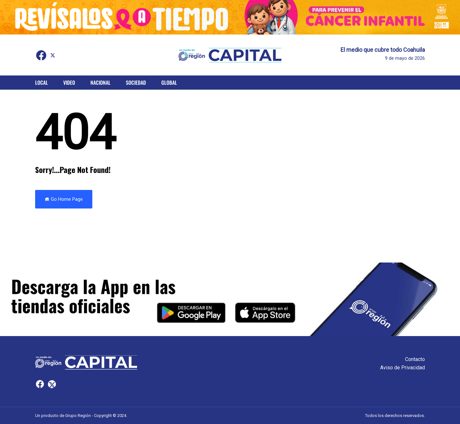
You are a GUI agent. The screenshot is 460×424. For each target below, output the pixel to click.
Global (169, 82)
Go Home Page (64, 199)
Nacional (100, 82)
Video (69, 82)
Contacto (415, 359)
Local (41, 82)
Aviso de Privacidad (402, 368)
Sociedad (136, 82)
